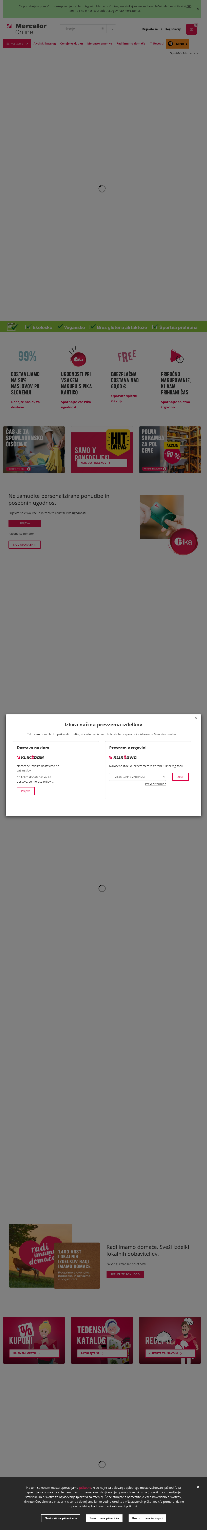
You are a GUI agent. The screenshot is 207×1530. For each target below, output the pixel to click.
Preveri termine (155, 784)
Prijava (25, 791)
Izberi (180, 777)
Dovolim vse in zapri (147, 1518)
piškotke (85, 1488)
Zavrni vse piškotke (104, 1518)
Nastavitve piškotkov (60, 1518)
